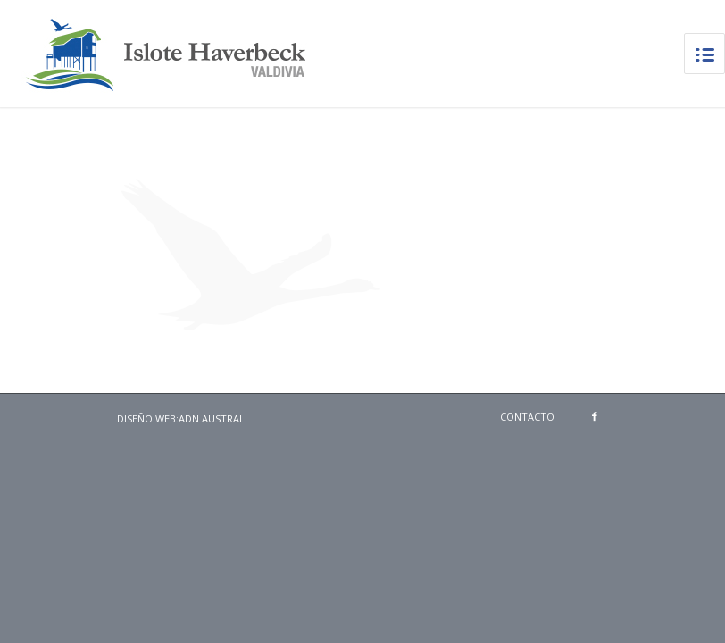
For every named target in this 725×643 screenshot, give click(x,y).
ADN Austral (212, 418)
